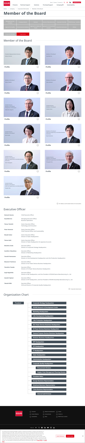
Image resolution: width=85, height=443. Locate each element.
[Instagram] (51, 428)
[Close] (82, 436)
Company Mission (23, 22)
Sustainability (34, 416)
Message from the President (10, 22)
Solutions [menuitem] (36, 5)
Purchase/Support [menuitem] (48, 5)
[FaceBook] (42, 428)
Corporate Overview (61, 22)
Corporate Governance (61, 27)
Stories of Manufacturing (48, 22)
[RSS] (36, 428)
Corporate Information (23, 9)
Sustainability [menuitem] (71, 5)
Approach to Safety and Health (35, 27)
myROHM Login (77, 2)
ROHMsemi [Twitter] (39, 428)
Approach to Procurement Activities (49, 27)
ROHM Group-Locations (62, 416)
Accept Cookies (70, 436)
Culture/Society (48, 414)
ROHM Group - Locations (74, 22)
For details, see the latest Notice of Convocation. (70, 203)
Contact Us (60, 2)
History (74, 27)
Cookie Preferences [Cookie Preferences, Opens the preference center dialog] (60, 436)
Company (12, 9)
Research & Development (50, 411)
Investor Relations (35, 414)
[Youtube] (48, 428)
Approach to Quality (10, 27)
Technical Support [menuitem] (25, 5)
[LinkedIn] (45, 428)
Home (5, 9)
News (51, 2)
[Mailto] (54, 428)
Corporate (34, 411)
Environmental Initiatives (23, 27)
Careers (55, 2)
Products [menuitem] (15, 5)
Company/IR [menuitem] (60, 5)
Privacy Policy (39, 440)
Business (36, 22)
